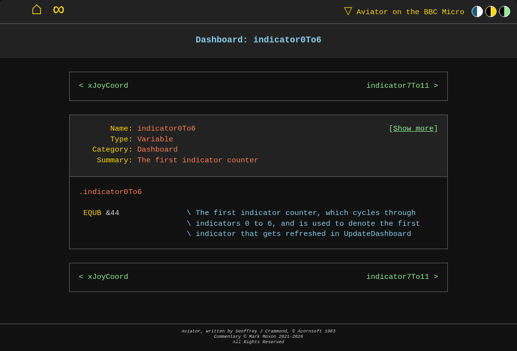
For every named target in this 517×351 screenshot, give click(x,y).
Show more (413, 129)
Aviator (402, 11)
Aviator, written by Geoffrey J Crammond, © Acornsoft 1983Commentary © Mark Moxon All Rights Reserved (259, 336)
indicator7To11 (397, 86)
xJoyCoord (108, 86)
